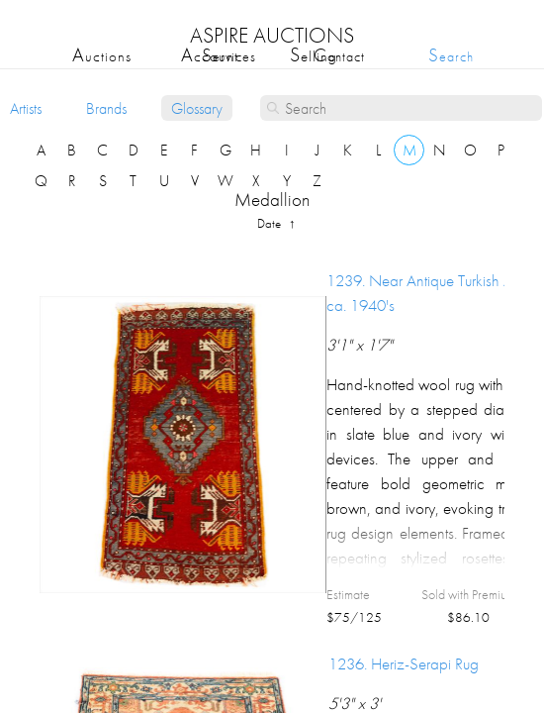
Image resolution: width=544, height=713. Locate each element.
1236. (403, 663)
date (270, 223)
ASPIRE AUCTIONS (272, 35)
